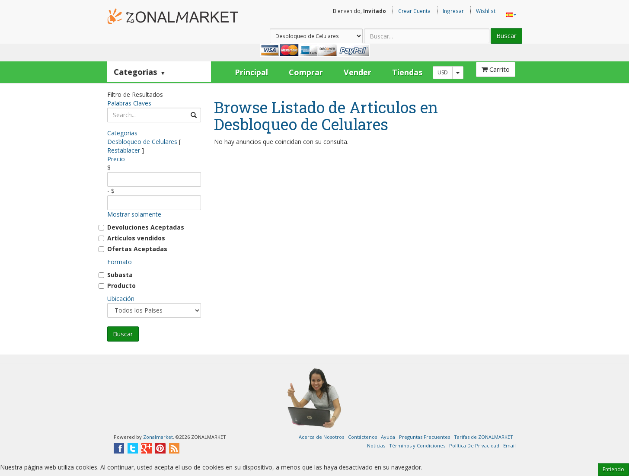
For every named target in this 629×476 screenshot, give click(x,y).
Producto (121, 285)
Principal (251, 72)
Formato (119, 262)
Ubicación (120, 298)
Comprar (306, 72)
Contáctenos (362, 437)
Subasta (120, 275)
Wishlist (485, 10)
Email (509, 445)
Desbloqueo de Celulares (142, 141)
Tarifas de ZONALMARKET (483, 437)
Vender (357, 72)
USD (442, 72)
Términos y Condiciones (417, 445)
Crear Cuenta (414, 10)
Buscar (506, 35)
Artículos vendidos (136, 238)
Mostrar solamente (134, 214)
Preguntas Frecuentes (424, 437)
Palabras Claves (129, 103)
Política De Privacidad (474, 445)
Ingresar (453, 10)
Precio (116, 159)
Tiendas (407, 72)
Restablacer (123, 150)
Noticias (376, 445)
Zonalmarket (158, 437)
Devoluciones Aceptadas (145, 227)
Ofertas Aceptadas (137, 249)
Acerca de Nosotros (321, 437)
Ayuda (388, 437)
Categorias (140, 72)
